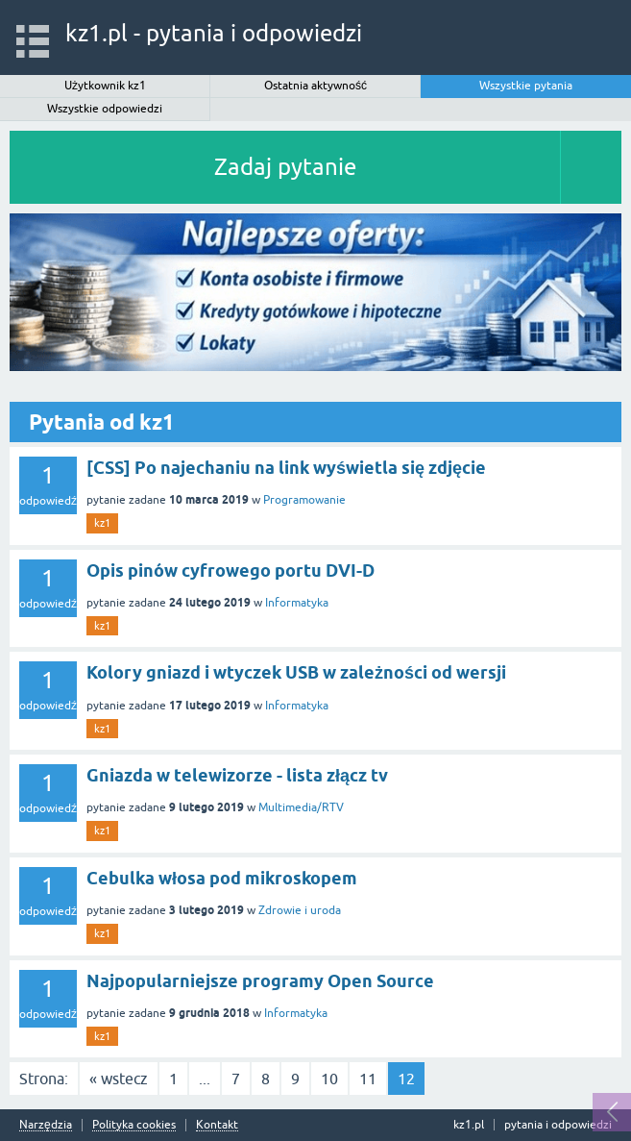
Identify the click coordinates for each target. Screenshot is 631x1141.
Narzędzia (45, 1125)
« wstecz (118, 1078)
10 (329, 1078)
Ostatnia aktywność (315, 85)
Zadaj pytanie (285, 167)
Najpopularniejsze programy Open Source (260, 981)
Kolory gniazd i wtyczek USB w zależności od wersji (296, 672)
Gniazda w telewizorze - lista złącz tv (237, 775)
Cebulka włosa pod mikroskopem (221, 878)
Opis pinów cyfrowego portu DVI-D (230, 570)
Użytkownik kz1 (105, 85)
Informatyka (296, 602)
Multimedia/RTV (301, 807)
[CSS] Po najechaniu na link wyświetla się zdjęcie (286, 468)
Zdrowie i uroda (299, 910)
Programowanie (304, 500)
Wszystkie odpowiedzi (104, 108)
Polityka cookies (134, 1125)
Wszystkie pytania (525, 85)
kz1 (102, 523)
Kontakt (217, 1125)
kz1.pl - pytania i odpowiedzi (213, 33)
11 (367, 1078)
